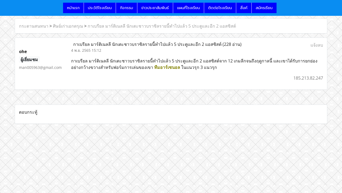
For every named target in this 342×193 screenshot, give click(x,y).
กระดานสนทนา (33, 26)
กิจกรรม (126, 8)
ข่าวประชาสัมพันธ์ (155, 8)
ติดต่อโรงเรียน (220, 8)
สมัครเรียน (264, 8)
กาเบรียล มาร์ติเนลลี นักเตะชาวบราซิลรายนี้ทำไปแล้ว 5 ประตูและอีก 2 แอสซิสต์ (162, 26)
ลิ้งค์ (243, 8)
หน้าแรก (73, 8)
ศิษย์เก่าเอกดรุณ (68, 26)
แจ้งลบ (316, 45)
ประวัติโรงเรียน (100, 8)
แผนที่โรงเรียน (188, 8)
